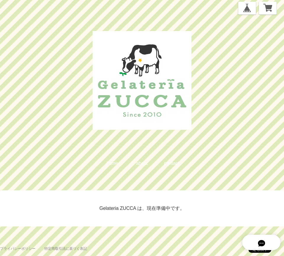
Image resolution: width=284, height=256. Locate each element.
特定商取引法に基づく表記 (65, 249)
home (112, 163)
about (142, 163)
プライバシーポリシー (18, 249)
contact (171, 163)
